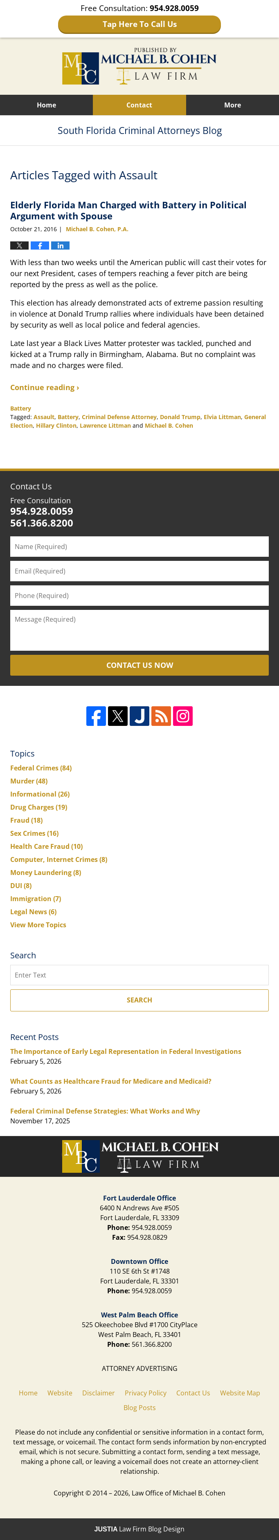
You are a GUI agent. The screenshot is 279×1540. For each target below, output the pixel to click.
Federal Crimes (41, 767)
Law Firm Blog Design (139, 1528)
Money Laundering (45, 872)
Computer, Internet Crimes (58, 859)
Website (59, 1392)
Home (46, 104)
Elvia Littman (222, 417)
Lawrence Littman (105, 425)
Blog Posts (140, 1407)
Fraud (26, 820)
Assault (44, 417)
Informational (40, 794)
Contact (139, 104)
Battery (20, 408)
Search (139, 999)
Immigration (35, 898)
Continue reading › (44, 387)
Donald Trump (180, 417)
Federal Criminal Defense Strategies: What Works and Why (105, 1111)
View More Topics (38, 924)
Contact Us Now (139, 665)
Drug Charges (38, 807)
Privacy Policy (145, 1392)
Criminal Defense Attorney (119, 417)
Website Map (240, 1392)
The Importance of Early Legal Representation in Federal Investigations (125, 1051)
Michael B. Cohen (169, 425)
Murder (28, 781)
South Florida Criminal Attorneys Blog (139, 66)
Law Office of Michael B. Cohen (178, 1493)
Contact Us (31, 486)
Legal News (33, 911)
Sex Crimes (34, 833)
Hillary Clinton (56, 425)
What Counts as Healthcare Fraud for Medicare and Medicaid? (111, 1081)
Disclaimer (98, 1392)
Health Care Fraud (46, 846)
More (232, 104)
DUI (21, 885)
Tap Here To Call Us (140, 24)
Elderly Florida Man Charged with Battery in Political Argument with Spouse (128, 210)
